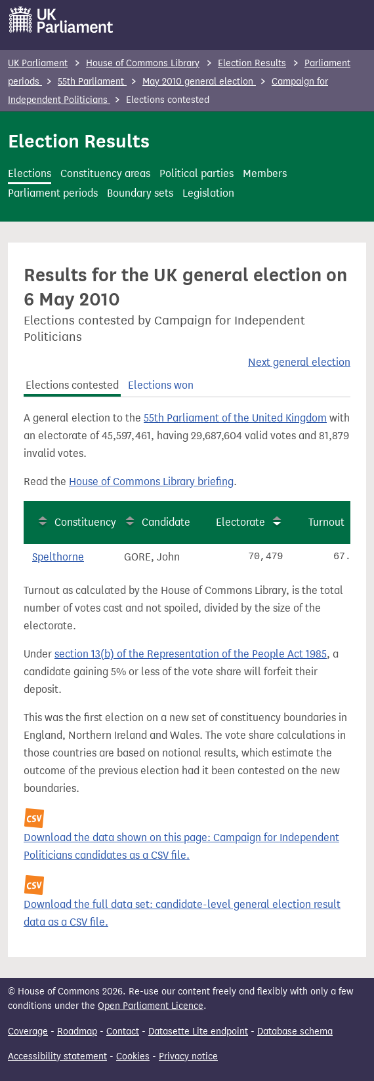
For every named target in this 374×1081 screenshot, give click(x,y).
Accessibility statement (57, 1056)
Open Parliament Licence (150, 1006)
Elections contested (72, 385)
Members (265, 173)
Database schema (295, 1031)
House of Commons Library (142, 63)
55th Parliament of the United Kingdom (235, 418)
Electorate (240, 522)
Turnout (326, 522)
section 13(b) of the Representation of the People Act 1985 (190, 654)
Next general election (299, 362)
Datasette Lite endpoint (198, 1031)
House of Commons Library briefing (151, 481)
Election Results (252, 63)
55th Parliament (92, 81)
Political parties (196, 173)
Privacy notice (188, 1056)
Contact (122, 1031)
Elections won (161, 385)
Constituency (85, 522)
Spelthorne (58, 557)
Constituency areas (105, 173)
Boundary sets (140, 193)
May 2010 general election (199, 81)
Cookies (133, 1056)
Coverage (28, 1031)
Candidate (166, 522)
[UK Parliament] (61, 19)
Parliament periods (53, 193)
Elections (29, 173)
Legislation (208, 193)
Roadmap (77, 1031)
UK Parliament (38, 63)
